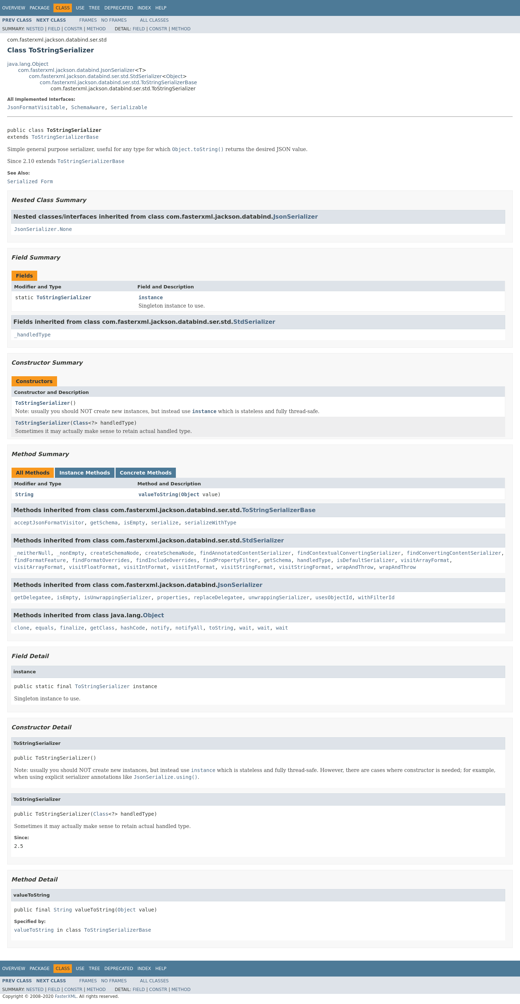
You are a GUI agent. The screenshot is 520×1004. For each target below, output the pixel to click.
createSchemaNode (114, 553)
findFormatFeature (40, 560)
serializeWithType (210, 522)
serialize (164, 522)
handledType (314, 560)
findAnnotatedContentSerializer (245, 553)
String (24, 494)
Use (80, 7)
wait (245, 628)
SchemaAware (88, 107)
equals (44, 628)
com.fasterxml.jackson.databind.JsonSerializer (76, 70)
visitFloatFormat (93, 567)
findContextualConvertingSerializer (349, 553)
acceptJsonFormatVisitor (49, 522)
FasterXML (66, 996)
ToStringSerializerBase (64, 137)
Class (80, 423)
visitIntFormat (145, 567)
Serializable (129, 107)
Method (96, 28)
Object (174, 76)
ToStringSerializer (63, 297)
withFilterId (376, 597)
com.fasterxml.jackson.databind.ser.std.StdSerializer (95, 76)
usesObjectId (334, 597)
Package (39, 7)
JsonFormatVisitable (36, 107)
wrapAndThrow (355, 567)
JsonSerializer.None (43, 229)
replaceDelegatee (218, 597)
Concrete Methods (146, 473)
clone (21, 628)
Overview (13, 7)
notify (160, 628)
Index (144, 7)
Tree (94, 7)
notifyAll (189, 628)
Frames (88, 20)
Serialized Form (30, 181)
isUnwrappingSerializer (117, 597)
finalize (72, 628)
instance (151, 297)
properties (172, 597)
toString (221, 628)
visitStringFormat (247, 567)
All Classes (154, 20)
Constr (73, 28)
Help (160, 7)
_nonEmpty (70, 553)
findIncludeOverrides (166, 560)
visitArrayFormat (425, 560)
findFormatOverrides (101, 560)
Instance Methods (84, 473)
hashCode (133, 628)
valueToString (158, 494)
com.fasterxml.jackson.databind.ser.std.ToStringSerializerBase (118, 82)
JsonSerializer (295, 216)
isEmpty (134, 522)
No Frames (114, 20)
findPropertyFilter (230, 560)
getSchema (104, 522)
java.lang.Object (27, 64)
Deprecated (118, 7)
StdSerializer (254, 321)
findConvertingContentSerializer (454, 553)
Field (54, 28)
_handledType (32, 335)
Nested (34, 28)
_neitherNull (32, 553)
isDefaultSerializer (365, 560)
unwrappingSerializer (278, 597)
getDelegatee (32, 597)
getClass (102, 628)
